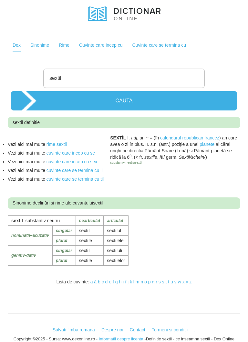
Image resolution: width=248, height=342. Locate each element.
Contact (137, 329)
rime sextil (56, 144)
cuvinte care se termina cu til (75, 179)
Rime (64, 45)
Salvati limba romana (74, 329)
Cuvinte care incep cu (101, 45)
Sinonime (39, 45)
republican (192, 137)
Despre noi (112, 329)
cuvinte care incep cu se (70, 153)
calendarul (170, 137)
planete (207, 144)
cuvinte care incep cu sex (71, 161)
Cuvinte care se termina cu (159, 45)
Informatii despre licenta (121, 339)
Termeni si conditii (170, 329)
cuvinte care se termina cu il (74, 170)
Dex (17, 45)
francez (211, 137)
